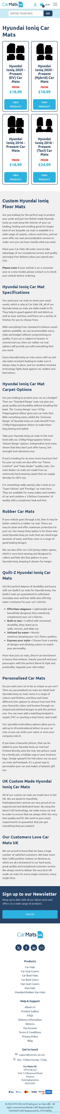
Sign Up (30, 914)
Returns (30, 1023)
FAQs (30, 1015)
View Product (15, 104)
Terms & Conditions (30, 1032)
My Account (30, 1027)
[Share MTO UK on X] (18, 947)
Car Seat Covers (30, 971)
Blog (30, 1040)
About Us (30, 1007)
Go (48, 13)
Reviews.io (44, 858)
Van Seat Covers (30, 983)
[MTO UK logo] (30, 934)
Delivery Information (30, 1019)
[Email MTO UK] (41, 947)
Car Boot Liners (30, 979)
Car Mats (30, 967)
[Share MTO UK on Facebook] (26, 947)
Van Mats (30, 988)
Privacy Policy (30, 1036)
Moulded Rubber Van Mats (30, 992)
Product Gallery (30, 1011)
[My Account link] (35, 4)
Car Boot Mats (30, 975)
